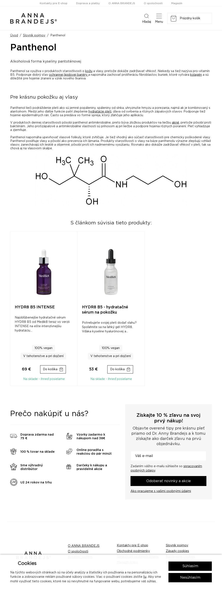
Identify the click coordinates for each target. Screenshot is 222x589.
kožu (88, 71)
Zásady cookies (177, 551)
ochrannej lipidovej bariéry (68, 74)
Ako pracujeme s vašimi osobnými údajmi (161, 491)
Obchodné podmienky (133, 551)
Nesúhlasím (190, 577)
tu (144, 576)
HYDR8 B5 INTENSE (35, 307)
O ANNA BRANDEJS (121, 3)
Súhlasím (190, 566)
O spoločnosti (153, 3)
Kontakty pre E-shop (53, 3)
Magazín (176, 3)
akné (175, 122)
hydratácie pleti (99, 111)
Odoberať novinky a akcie (168, 481)
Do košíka (50, 369)
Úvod (14, 35)
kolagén (196, 74)
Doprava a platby (88, 3)
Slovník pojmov (34, 35)
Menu (159, 18)
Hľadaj (146, 18)
